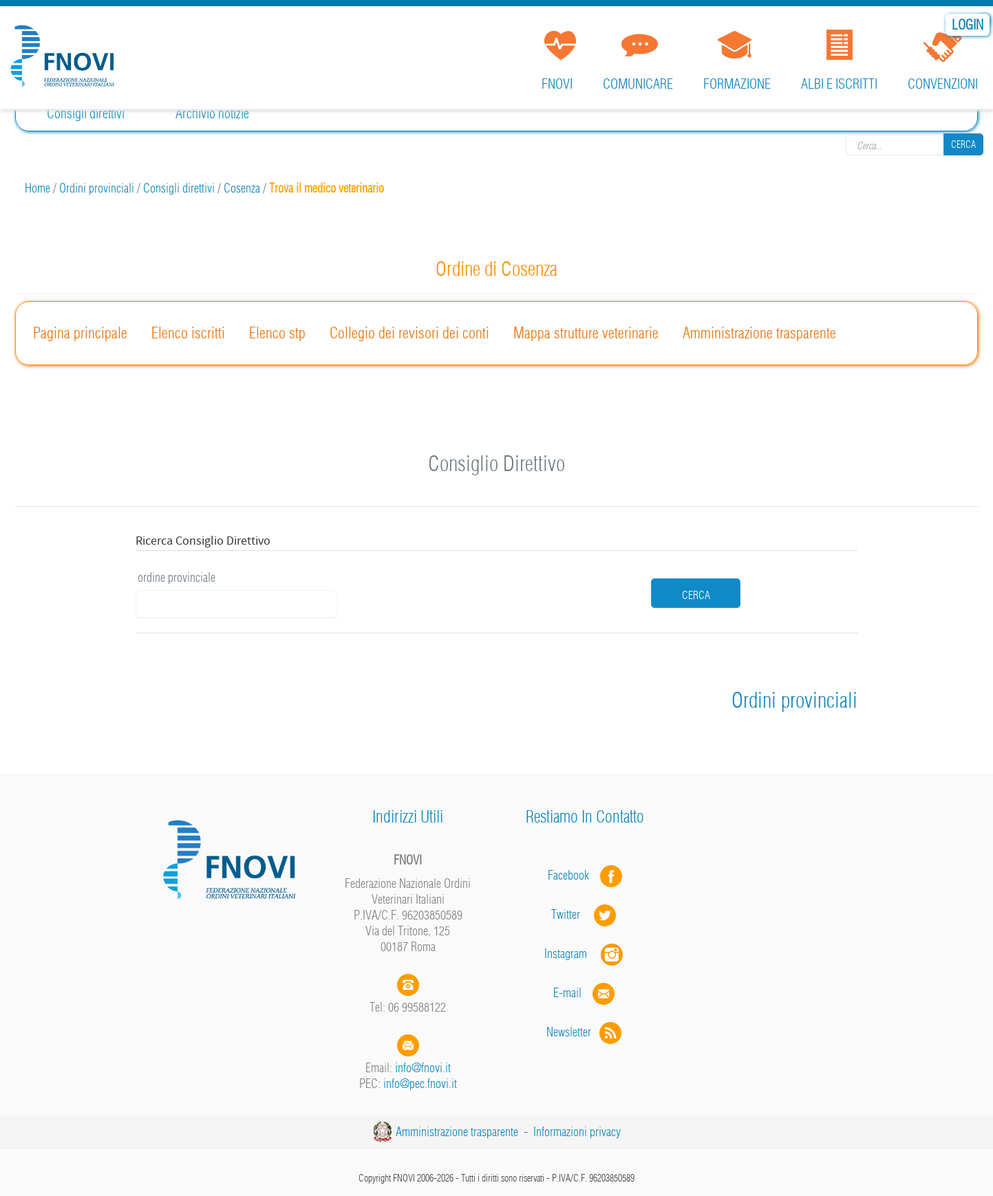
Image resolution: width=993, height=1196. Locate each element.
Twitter (585, 914)
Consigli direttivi (86, 113)
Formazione (737, 83)
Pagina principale (80, 333)
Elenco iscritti (188, 333)
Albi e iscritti (839, 83)
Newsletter (585, 1032)
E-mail (567, 993)
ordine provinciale (176, 577)
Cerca (963, 144)
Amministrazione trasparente (759, 333)
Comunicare (638, 83)
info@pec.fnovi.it (420, 1083)
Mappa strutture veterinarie (586, 333)
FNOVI (557, 83)
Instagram (585, 953)
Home (37, 188)
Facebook (572, 875)
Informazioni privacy (577, 1132)
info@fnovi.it (423, 1068)
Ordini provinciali (96, 188)
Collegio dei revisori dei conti (409, 333)
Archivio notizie (212, 113)
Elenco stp (277, 333)
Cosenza (242, 188)
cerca (696, 595)
